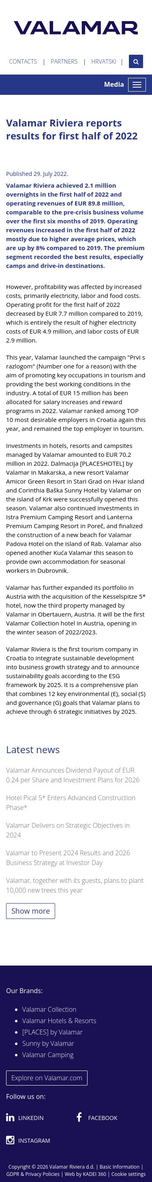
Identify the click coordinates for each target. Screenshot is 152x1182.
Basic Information (120, 1166)
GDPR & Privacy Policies (32, 1174)
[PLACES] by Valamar (52, 1032)
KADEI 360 (94, 1174)
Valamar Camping (47, 1054)
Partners (64, 61)
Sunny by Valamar (48, 1043)
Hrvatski (103, 61)
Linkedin (25, 1116)
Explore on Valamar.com (46, 1077)
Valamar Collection (49, 1009)
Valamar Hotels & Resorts (59, 1020)
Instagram (28, 1139)
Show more (30, 911)
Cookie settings (128, 1174)
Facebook (97, 1116)
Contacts (23, 61)
